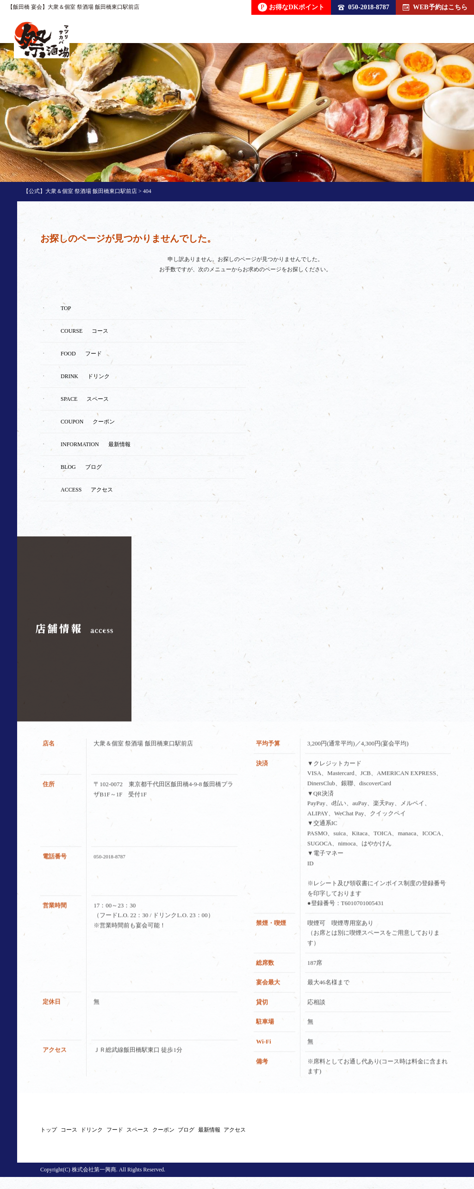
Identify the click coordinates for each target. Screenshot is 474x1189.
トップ (50, 1135)
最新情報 (416, 1135)
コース (99, 1135)
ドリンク (151, 1135)
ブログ (364, 1135)
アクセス (67, 1145)
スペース (256, 1135)
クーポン (311, 1135)
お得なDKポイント (291, 7)
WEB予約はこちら (435, 7)
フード (203, 1135)
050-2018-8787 (363, 7)
